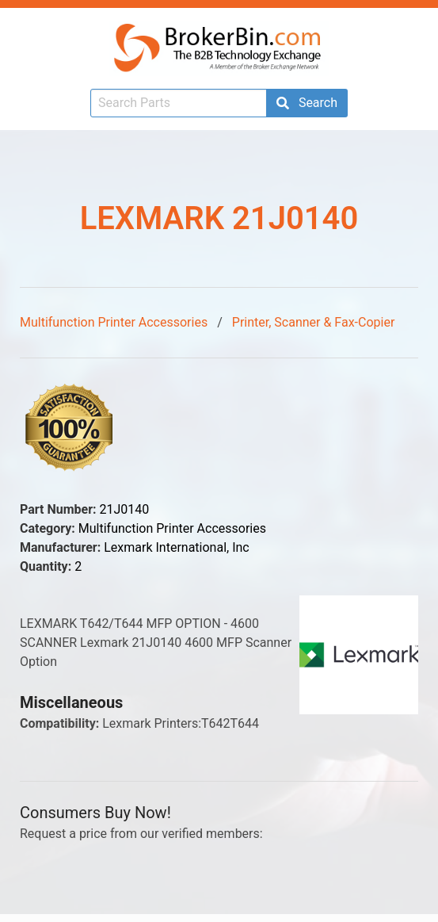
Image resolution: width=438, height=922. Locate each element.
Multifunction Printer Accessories (114, 322)
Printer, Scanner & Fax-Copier (313, 322)
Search (306, 102)
